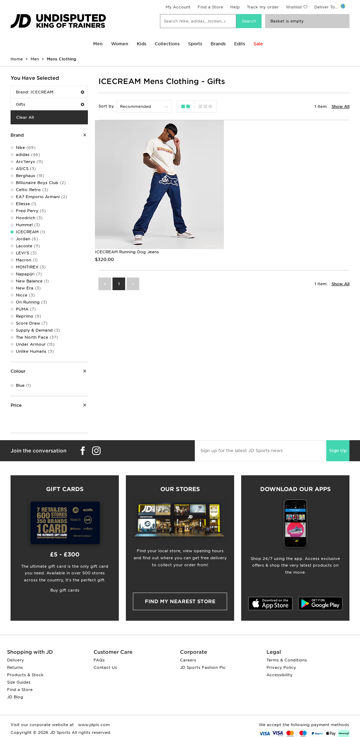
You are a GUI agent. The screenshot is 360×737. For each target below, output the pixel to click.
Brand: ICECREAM (50, 92)
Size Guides (19, 682)
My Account (178, 7)
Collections (167, 43)
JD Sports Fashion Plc (203, 667)
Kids (141, 43)
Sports (195, 43)
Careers (188, 660)
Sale (258, 43)
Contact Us (105, 667)
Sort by (106, 106)
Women (119, 43)
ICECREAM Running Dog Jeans (127, 251)
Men (98, 43)
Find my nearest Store (180, 601)
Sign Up (338, 450)
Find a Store (210, 7)
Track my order (263, 7)
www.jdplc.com (93, 724)
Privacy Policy (281, 667)
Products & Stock (25, 674)
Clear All (25, 117)
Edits (239, 43)
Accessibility (279, 674)
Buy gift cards (64, 590)
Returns (15, 667)
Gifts (50, 104)
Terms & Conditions (286, 660)
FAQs (99, 660)
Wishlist (294, 7)
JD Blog (15, 696)
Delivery (15, 660)
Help (235, 7)
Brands (218, 43)
